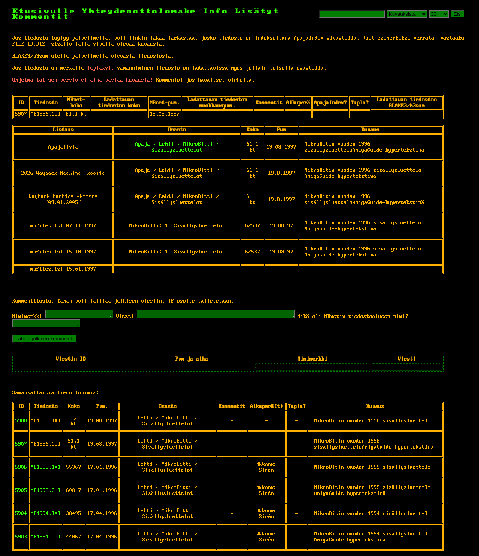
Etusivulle (47, 11)
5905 (21, 493)
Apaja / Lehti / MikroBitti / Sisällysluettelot (177, 147)
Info (216, 11)
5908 (21, 423)
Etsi (458, 14)
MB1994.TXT (46, 516)
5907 (21, 446)
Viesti (132, 317)
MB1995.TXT (46, 470)
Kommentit (41, 17)
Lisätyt (257, 11)
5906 (21, 470)
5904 (21, 516)
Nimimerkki (27, 317)
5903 (21, 539)
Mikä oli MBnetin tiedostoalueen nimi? (379, 317)
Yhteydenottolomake (139, 11)
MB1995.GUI (46, 493)
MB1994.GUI (46, 539)
